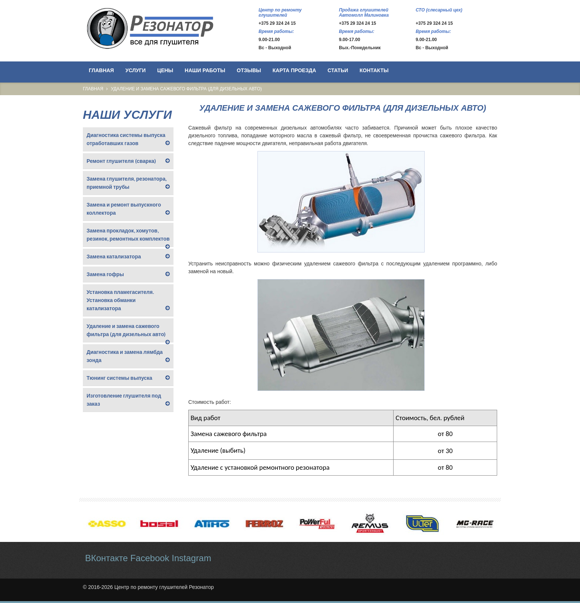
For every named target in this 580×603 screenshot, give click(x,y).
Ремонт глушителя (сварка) (121, 161)
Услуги (135, 70)
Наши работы (205, 70)
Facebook (149, 558)
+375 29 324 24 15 (277, 23)
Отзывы (249, 70)
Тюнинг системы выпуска (119, 378)
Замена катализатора (114, 256)
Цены (165, 70)
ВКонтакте (106, 558)
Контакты (374, 70)
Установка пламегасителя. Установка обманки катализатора (120, 300)
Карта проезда (294, 70)
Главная (101, 70)
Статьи (338, 70)
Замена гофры (105, 274)
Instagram (191, 558)
